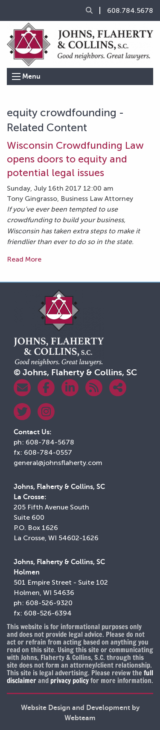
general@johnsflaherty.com (58, 463)
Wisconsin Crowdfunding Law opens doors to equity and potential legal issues (75, 159)
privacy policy (69, 680)
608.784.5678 (130, 10)
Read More (24, 259)
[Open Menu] (16, 76)
